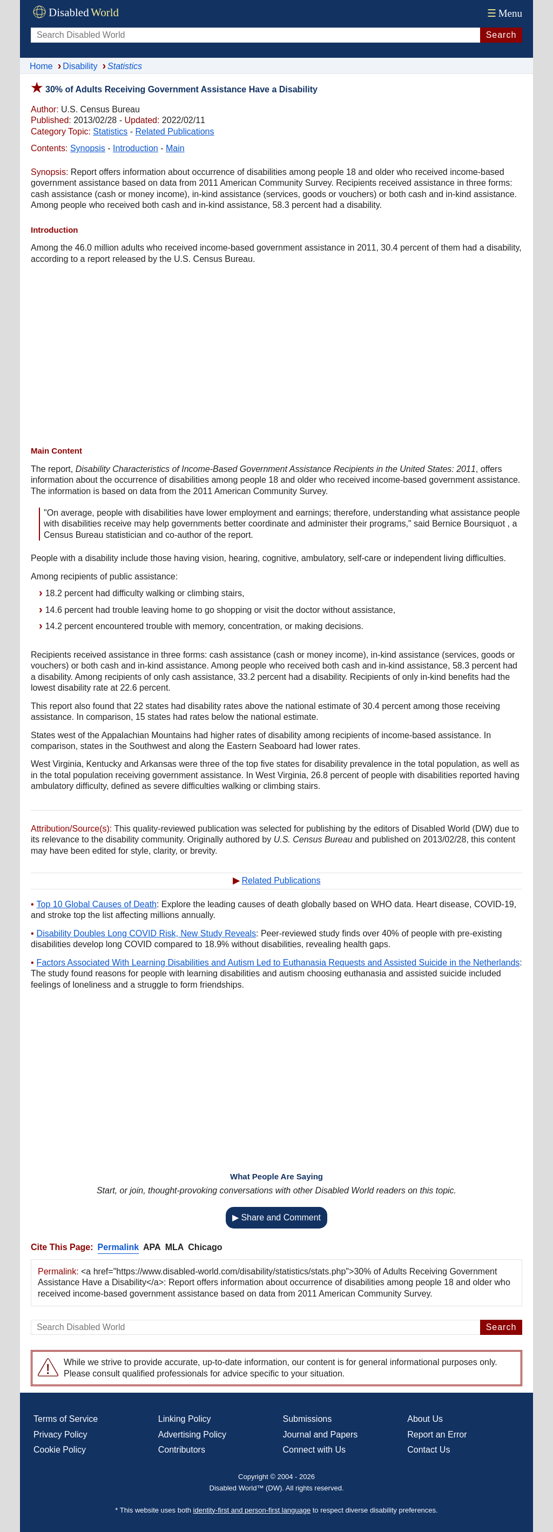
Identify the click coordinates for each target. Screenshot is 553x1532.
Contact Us (428, 1449)
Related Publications (175, 131)
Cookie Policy (59, 1449)
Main (175, 148)
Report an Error (437, 1434)
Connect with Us (314, 1449)
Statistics (110, 131)
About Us (425, 1418)
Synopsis (87, 148)
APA (152, 1247)
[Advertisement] (276, 356)
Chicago (205, 1247)
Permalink (118, 1247)
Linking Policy (184, 1418)
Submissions (307, 1418)
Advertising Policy (192, 1434)
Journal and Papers (320, 1434)
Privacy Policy (60, 1434)
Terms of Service (65, 1418)
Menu (503, 13)
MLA (174, 1247)
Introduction (135, 148)
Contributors (181, 1449)
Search (501, 34)
